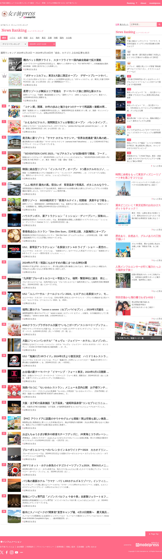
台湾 (20, 38)
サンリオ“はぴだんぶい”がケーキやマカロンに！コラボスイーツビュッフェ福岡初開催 (144, 132)
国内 (62, 38)
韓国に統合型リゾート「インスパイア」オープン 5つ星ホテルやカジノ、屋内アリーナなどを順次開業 (80, 169)
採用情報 (60, 547)
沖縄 (56, 38)
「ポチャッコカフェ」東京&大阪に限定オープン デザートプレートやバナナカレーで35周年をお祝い (80, 75)
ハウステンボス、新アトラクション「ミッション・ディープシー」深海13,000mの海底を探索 (75, 216)
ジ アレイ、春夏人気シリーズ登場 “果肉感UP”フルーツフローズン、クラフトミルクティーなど (144, 69)
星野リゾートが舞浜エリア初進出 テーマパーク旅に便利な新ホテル (62, 91)
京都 (50, 38)
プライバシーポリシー (45, 547)
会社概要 (20, 547)
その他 (69, 38)
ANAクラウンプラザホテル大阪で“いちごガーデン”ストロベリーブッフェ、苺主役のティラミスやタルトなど (84, 325)
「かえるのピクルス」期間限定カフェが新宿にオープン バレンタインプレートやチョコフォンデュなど (81, 122)
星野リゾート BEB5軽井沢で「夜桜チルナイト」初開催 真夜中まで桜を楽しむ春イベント (74, 200)
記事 (117, 24)
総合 (4, 38)
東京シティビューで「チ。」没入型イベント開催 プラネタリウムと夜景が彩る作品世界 (144, 95)
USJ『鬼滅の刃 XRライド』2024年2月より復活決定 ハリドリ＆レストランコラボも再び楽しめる (77, 356)
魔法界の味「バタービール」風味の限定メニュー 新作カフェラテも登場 (144, 119)
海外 (38, 38)
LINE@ (21, 552)
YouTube (16, 552)
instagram (11, 552)
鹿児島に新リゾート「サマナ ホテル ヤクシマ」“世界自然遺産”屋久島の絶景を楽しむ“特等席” (75, 138)
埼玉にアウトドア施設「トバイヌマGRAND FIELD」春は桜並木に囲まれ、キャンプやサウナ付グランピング (144, 145)
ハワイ (12, 38)
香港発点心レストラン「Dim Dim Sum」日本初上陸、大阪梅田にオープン (64, 231)
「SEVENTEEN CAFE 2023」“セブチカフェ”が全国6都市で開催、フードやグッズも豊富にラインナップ (81, 153)
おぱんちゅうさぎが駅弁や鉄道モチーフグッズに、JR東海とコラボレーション (66, 434)
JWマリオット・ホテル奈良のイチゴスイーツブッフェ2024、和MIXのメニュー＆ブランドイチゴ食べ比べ (81, 465)
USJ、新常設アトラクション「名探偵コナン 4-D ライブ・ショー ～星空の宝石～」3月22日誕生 (76, 247)
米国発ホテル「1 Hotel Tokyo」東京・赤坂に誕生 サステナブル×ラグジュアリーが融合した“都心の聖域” (144, 158)
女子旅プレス (5, 25)
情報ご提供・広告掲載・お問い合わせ (81, 547)
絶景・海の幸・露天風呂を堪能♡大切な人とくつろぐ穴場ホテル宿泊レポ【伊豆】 (144, 56)
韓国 (26, 38)
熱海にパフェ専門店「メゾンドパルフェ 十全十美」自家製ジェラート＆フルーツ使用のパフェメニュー (80, 496)
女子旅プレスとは (7, 547)
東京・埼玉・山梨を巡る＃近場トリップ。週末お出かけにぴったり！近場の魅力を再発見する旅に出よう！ (146, 215)
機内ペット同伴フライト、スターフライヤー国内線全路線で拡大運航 (62, 60)
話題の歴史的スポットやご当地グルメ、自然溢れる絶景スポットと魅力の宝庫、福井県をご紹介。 (146, 277)
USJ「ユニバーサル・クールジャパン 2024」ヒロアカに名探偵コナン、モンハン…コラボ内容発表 (78, 294)
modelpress (154, 3)
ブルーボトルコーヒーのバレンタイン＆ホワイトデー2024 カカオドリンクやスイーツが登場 (75, 450)
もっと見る (157, 166)
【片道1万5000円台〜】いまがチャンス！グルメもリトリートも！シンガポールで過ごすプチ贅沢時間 (144, 82)
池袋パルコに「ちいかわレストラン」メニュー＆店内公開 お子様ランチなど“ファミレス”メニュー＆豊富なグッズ (87, 387)
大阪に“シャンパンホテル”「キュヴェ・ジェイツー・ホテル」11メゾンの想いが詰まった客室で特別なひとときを (86, 340)
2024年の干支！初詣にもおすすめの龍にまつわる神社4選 (54, 262)
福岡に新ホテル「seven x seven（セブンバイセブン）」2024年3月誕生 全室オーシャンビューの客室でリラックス (88, 309)
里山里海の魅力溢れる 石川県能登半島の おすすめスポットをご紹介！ (143, 304)
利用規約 (30, 547)
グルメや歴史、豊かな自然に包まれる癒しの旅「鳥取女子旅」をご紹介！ (146, 246)
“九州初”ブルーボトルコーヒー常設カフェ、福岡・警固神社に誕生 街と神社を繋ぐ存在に (73, 278)
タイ (32, 38)
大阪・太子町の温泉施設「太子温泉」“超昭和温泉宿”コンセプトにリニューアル (67, 403)
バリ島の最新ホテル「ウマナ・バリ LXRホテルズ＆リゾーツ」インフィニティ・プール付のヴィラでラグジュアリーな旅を (91, 481)
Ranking (132, 3)
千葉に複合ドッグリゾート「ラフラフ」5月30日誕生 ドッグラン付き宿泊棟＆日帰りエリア (143, 43)
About (143, 3)
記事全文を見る (31, 69)
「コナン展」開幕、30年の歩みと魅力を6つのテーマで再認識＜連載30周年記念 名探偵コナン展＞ (77, 106)
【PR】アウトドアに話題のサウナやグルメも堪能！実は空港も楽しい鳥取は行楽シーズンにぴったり (79, 418)
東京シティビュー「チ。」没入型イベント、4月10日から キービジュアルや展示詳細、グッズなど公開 (144, 108)
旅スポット (124, 24)
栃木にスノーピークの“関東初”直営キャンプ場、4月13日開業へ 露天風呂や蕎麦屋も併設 (73, 512)
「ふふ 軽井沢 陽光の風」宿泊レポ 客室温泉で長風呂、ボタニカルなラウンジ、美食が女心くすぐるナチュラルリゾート (90, 184)
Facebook (6, 552)
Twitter (2, 552)
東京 (44, 38)
